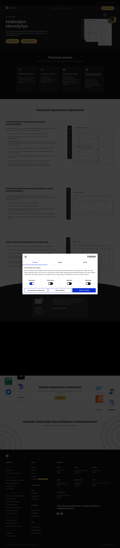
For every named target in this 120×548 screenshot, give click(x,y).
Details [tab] (60, 262)
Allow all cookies (84, 290)
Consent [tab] (34, 262)
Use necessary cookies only (36, 290)
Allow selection (60, 290)
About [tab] (85, 262)
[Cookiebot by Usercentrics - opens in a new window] (88, 257)
